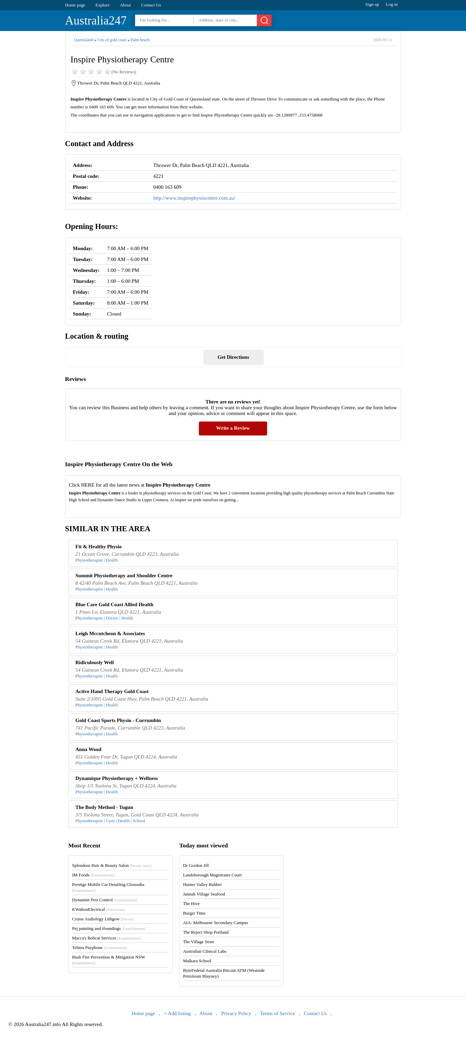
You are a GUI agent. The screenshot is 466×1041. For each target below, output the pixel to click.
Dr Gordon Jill (196, 865)
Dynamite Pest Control (104, 899)
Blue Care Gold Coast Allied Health (114, 604)
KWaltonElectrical (98, 909)
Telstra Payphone (99, 947)
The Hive (191, 903)
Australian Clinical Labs (204, 951)
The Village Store (198, 941)
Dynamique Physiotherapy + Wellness (116, 778)
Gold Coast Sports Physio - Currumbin (118, 720)
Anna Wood (88, 749)
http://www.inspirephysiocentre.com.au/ (194, 198)
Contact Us (151, 4)
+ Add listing (177, 1013)
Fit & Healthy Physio (98, 546)
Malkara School (197, 960)
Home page (75, 4)
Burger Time (194, 913)
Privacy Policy (236, 1013)
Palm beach (140, 39)
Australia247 (96, 20)
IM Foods (93, 874)
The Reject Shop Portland (206, 932)
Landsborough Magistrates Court (212, 874)
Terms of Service (277, 1013)
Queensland (83, 39)
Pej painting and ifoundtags (108, 928)
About (125, 4)
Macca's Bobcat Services (106, 937)
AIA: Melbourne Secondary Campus (215, 922)
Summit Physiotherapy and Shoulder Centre (123, 575)
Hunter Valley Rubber (202, 884)
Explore (103, 4)
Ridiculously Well (94, 662)
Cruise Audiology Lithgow (102, 918)
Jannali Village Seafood (204, 894)
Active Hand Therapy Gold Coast (112, 691)
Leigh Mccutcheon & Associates (110, 633)
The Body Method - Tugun (104, 807)
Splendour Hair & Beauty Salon (111, 865)
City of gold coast (112, 39)
